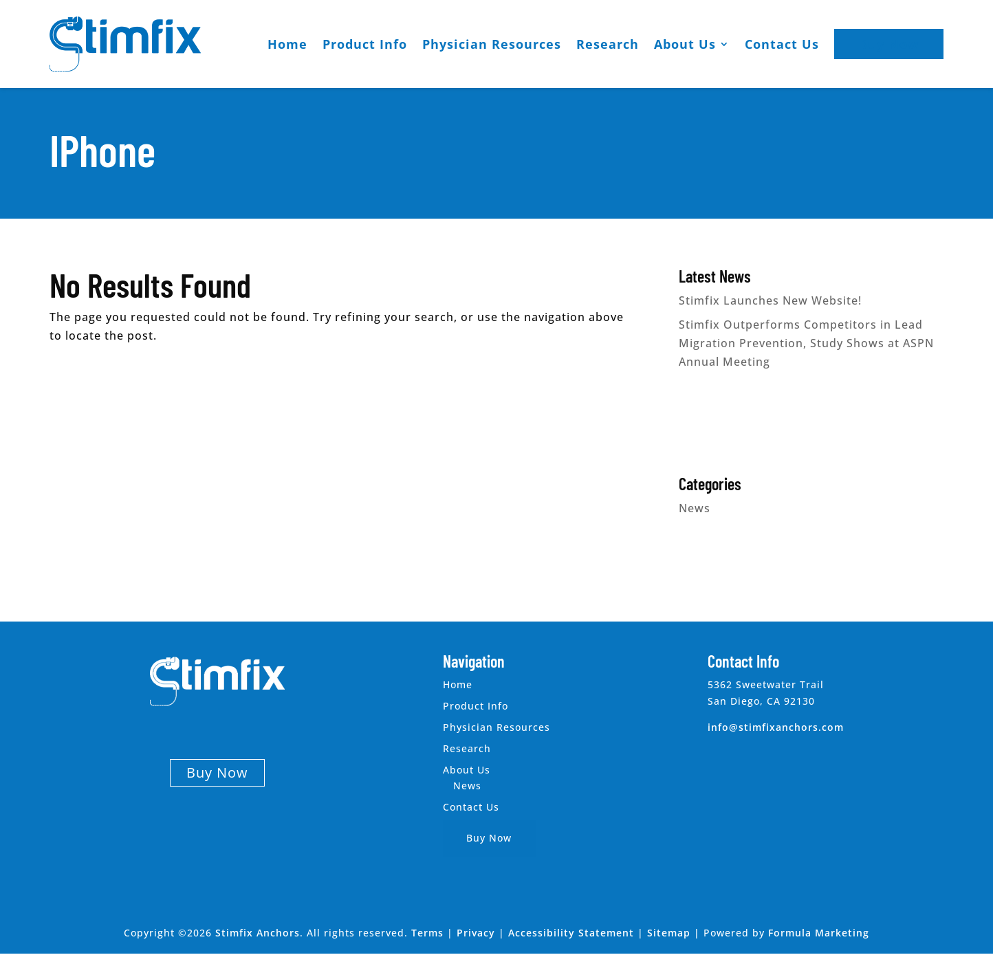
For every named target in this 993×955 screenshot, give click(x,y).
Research (607, 44)
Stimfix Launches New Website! (770, 300)
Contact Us (782, 44)
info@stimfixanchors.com (776, 727)
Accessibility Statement (571, 933)
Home (287, 44)
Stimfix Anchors (257, 933)
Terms (427, 933)
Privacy (476, 933)
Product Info (365, 44)
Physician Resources (491, 44)
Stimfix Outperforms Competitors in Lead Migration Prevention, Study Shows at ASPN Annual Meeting (806, 343)
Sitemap (668, 933)
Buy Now (889, 44)
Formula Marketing (818, 933)
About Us (685, 44)
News (694, 508)
